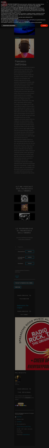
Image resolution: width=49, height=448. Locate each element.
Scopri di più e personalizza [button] (9, 25)
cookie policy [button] (38, 5)
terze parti (21, 6)
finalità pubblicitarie (5, 10)
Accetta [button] (44, 25)
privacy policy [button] (27, 21)
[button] (47, 2)
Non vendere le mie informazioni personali (9, 18)
